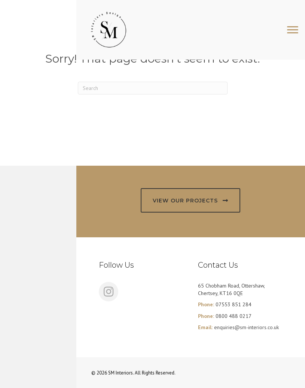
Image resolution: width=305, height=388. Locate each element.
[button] (190, 200)
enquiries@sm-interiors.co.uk (246, 327)
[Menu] (292, 30)
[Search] (153, 88)
